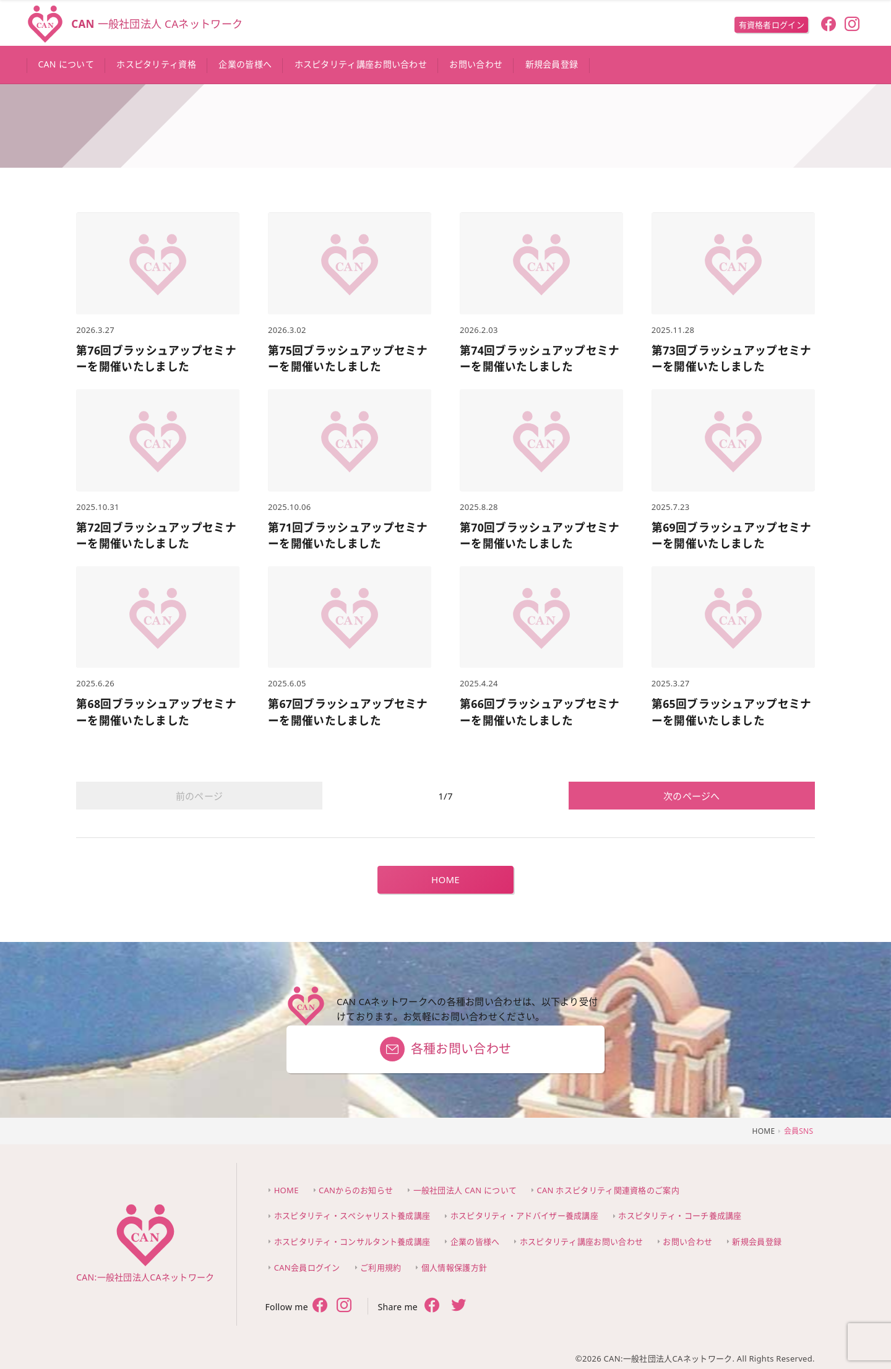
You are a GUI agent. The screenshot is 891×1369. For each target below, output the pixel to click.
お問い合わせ (687, 1241)
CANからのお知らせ (356, 1190)
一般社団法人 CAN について (465, 1190)
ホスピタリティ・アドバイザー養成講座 (524, 1215)
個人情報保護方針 (454, 1267)
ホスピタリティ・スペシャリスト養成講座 (352, 1215)
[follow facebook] (828, 25)
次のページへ (691, 796)
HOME (445, 879)
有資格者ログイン (771, 24)
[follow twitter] (344, 1306)
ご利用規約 (381, 1267)
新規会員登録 (756, 1241)
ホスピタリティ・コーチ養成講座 (680, 1215)
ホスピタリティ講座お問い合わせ (582, 1241)
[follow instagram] (852, 25)
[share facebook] (432, 1306)
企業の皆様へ (475, 1241)
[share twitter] (459, 1306)
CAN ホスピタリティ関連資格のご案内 (608, 1190)
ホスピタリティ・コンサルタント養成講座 (352, 1241)
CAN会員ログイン (307, 1267)
